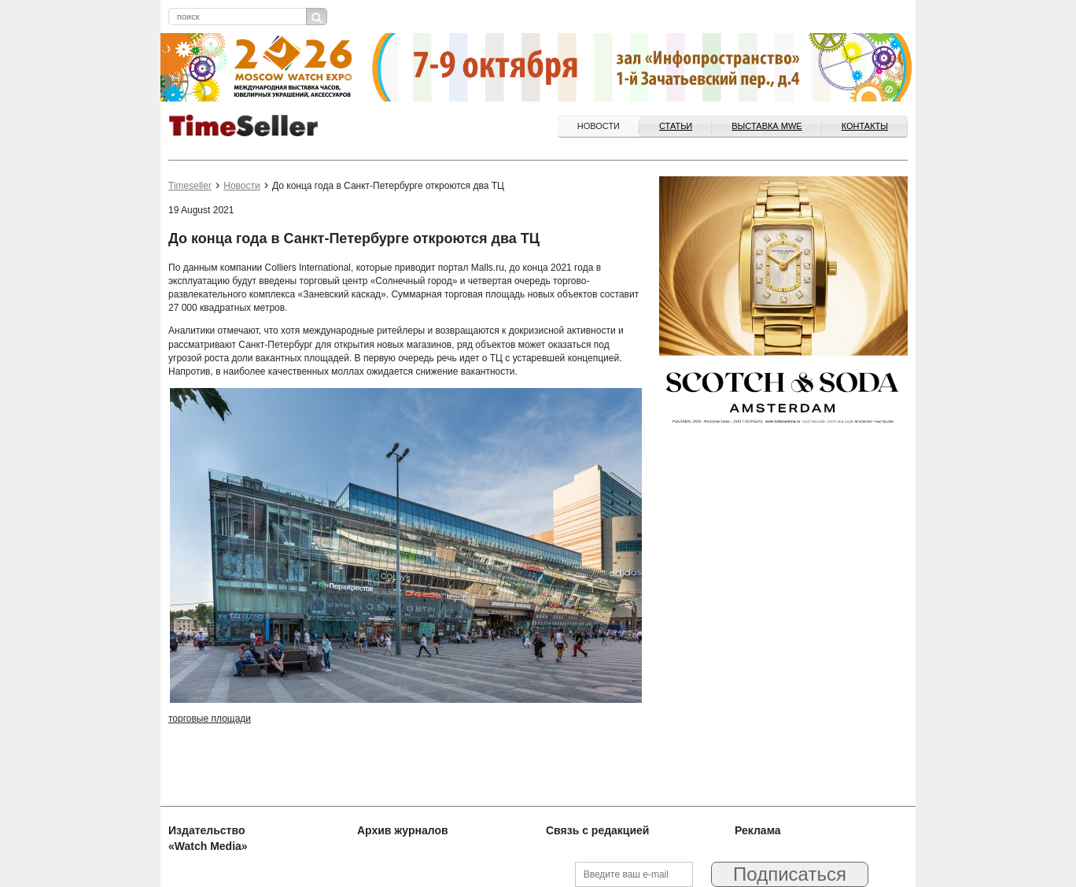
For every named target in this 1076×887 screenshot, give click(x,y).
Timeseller (190, 185)
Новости (598, 126)
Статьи (675, 126)
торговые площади (209, 718)
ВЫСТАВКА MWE (766, 126)
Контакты (865, 126)
